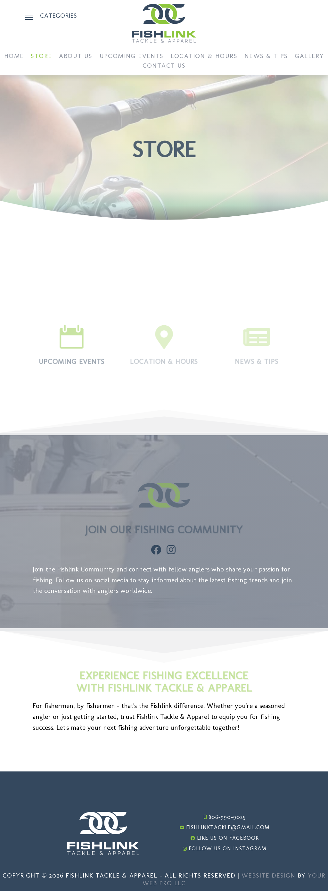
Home (14, 57)
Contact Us (164, 66)
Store (41, 57)
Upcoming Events (132, 57)
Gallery (309, 57)
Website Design (268, 875)
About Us (75, 57)
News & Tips (266, 57)
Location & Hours (204, 57)
